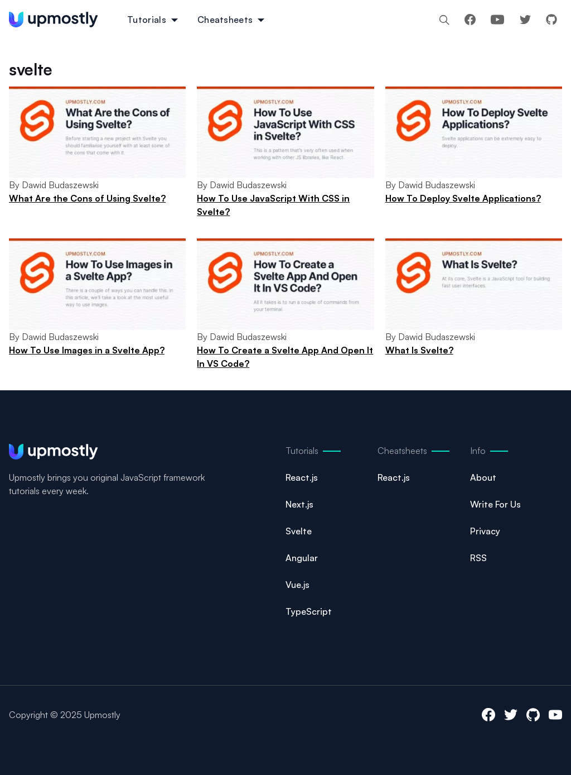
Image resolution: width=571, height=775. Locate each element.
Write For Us (495, 504)
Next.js (299, 504)
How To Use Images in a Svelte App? (86, 350)
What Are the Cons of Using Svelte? (87, 198)
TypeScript (309, 611)
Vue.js (297, 584)
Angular (302, 557)
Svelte (299, 531)
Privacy (485, 531)
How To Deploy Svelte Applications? (463, 198)
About (483, 477)
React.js (302, 477)
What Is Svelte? (419, 350)
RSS (478, 557)
